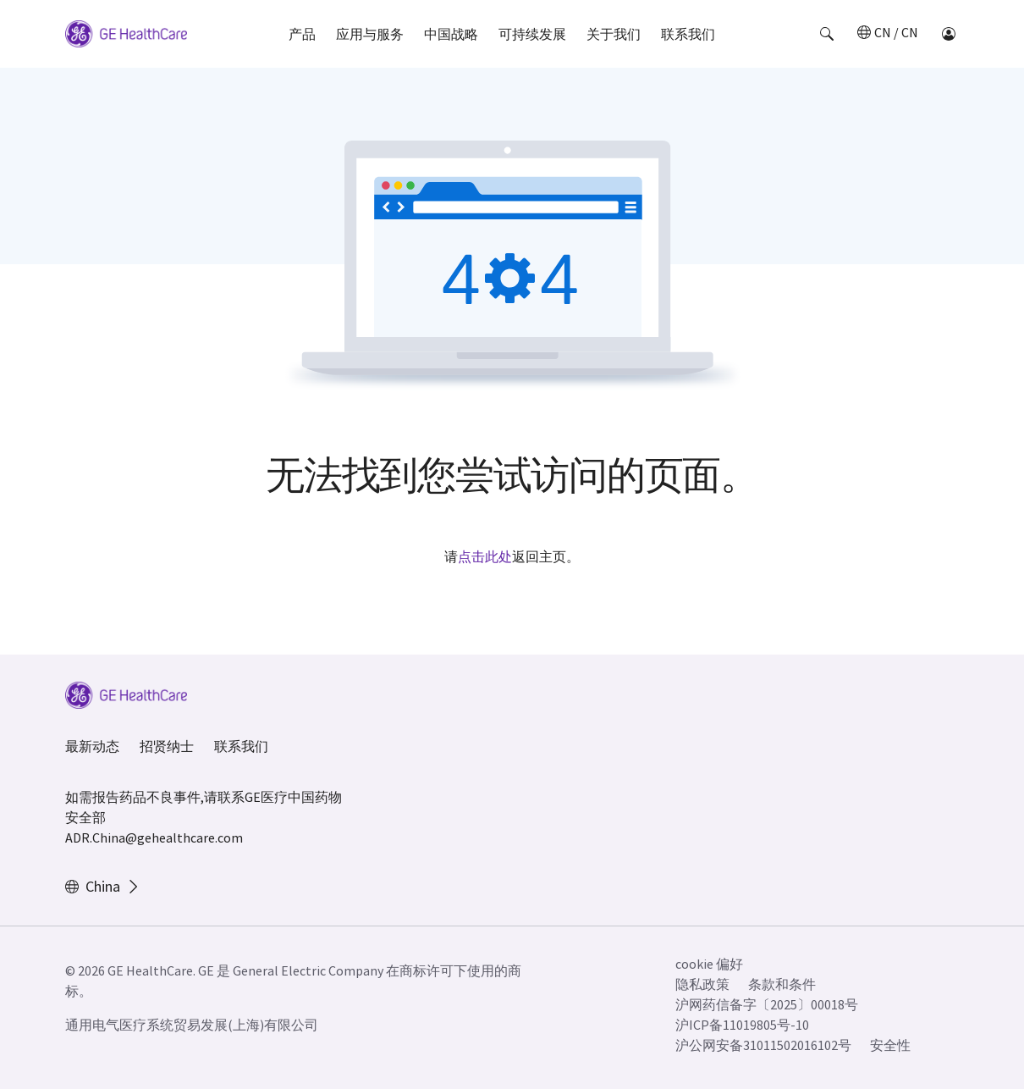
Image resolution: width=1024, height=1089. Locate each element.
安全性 (890, 1044)
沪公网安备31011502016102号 (763, 1044)
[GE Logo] (126, 36)
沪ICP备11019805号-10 (742, 1024)
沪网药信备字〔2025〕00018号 (766, 1004)
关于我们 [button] (613, 33)
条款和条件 (782, 984)
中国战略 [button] (451, 33)
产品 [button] (302, 33)
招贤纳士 (167, 746)
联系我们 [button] (688, 33)
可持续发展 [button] (532, 33)
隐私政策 (702, 984)
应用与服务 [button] (370, 33)
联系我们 (241, 746)
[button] (827, 34)
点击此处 (485, 556)
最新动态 (92, 746)
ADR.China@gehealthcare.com (154, 837)
